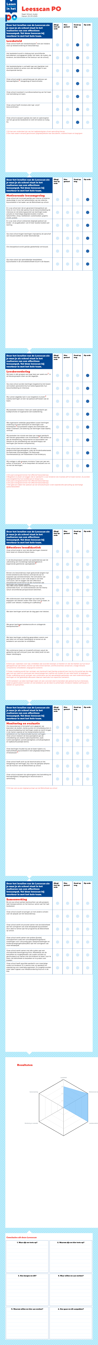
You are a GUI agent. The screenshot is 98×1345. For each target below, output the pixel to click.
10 (19, 625)
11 (17, 752)
